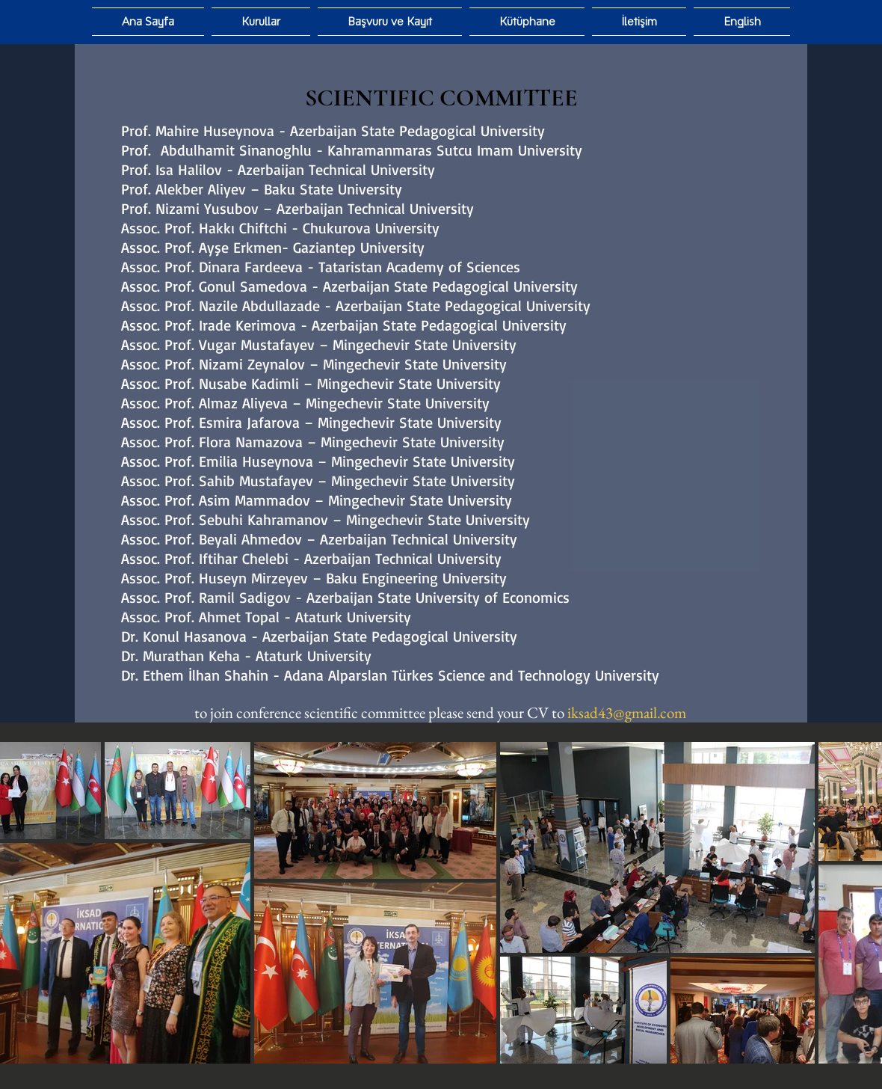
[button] (527, 21)
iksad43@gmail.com (626, 712)
